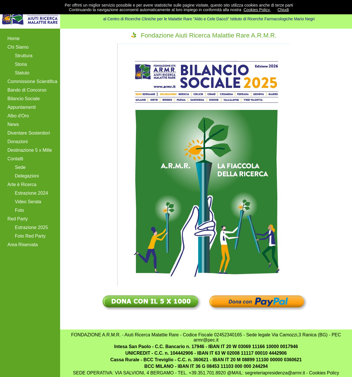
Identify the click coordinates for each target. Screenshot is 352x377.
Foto (19, 210)
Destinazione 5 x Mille (29, 150)
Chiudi (283, 9)
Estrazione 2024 (31, 193)
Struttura (23, 55)
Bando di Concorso (26, 90)
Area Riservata (22, 244)
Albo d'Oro (18, 115)
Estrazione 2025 (31, 227)
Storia (21, 64)
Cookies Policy (323, 372)
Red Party (17, 218)
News (13, 124)
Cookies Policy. (257, 9)
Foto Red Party (30, 236)
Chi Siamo (18, 47)
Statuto (22, 72)
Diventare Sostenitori (28, 133)
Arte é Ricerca (21, 184)
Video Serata (28, 201)
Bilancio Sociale (23, 98)
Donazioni (17, 141)
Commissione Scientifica (32, 81)
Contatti (15, 158)
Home (13, 38)
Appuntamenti (21, 107)
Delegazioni (27, 175)
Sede (20, 167)
